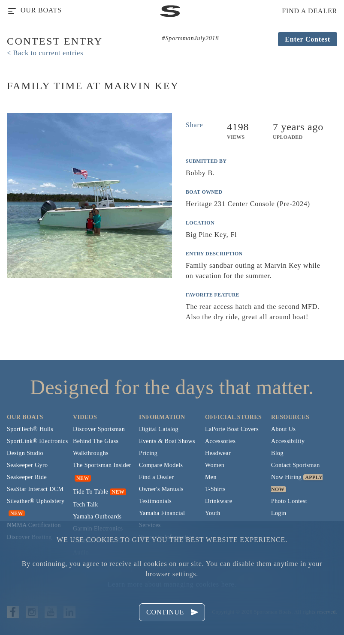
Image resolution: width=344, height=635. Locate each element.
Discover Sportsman (99, 429)
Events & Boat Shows (167, 441)
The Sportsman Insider (102, 465)
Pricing (148, 453)
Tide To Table (90, 491)
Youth (212, 513)
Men (211, 477)
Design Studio (25, 453)
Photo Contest (289, 501)
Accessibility (288, 441)
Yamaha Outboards (97, 516)
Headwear (218, 453)
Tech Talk (85, 504)
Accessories (220, 441)
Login (278, 513)
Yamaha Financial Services (162, 519)
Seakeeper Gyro (27, 465)
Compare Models (161, 465)
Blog (277, 453)
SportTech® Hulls (30, 429)
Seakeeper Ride (27, 477)
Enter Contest (307, 39)
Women (214, 465)
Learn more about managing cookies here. (172, 584)
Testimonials (155, 501)
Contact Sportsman (295, 465)
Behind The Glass (95, 441)
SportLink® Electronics (37, 441)
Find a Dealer (156, 477)
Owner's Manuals (161, 489)
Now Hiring (286, 477)
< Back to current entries (45, 53)
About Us (283, 429)
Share (194, 125)
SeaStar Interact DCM (35, 489)
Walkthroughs (91, 453)
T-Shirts (215, 489)
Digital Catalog (158, 429)
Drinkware (218, 501)
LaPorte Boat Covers (232, 429)
